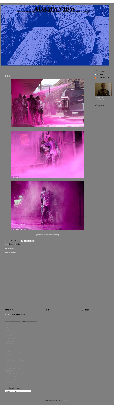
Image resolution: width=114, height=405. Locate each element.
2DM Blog (7, 346)
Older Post (85, 310)
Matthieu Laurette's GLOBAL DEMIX (14, 363)
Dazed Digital (8, 336)
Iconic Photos (8, 365)
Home (47, 310)
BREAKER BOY (8, 355)
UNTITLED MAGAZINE (10, 344)
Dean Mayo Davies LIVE (11, 338)
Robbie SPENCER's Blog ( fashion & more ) (16, 360)
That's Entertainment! (103, 77)
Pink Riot (18, 244)
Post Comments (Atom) (18, 314)
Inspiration (12, 244)
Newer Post (9, 310)
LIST (6, 349)
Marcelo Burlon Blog (10, 341)
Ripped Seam (8, 357)
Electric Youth (8, 327)
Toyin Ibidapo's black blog (12, 379)
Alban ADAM (100, 74)
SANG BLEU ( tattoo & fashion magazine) (15, 374)
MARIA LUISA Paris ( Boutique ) (13, 352)
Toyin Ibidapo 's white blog (12, 376)
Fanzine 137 (8, 330)
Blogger (66, 400)
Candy (6, 325)
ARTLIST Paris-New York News (12, 368)
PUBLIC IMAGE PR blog (10, 371)
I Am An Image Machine (11, 333)
